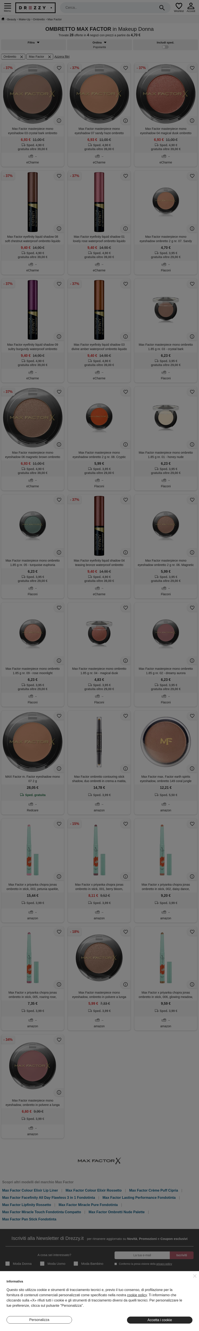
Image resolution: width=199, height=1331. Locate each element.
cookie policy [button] (137, 1295)
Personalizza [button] (39, 1320)
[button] (194, 1276)
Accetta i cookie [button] (160, 1320)
